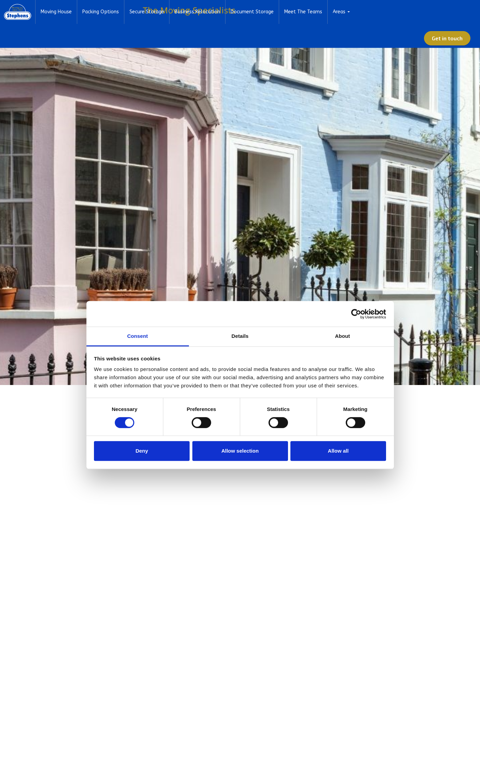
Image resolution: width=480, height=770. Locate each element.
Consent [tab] (137, 336)
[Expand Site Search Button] (468, 12)
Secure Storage (189, 36)
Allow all (338, 451)
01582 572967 (418, 12)
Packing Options (143, 36)
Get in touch (452, 36)
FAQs (350, 12)
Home (284, 12)
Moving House (98, 36)
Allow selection (240, 451)
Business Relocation (240, 36)
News (332, 12)
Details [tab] (240, 336)
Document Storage (294, 36)
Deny (142, 451)
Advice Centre (378, 12)
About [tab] (342, 336)
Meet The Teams (346, 36)
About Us (308, 12)
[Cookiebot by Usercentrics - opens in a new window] (356, 314)
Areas (381, 36)
